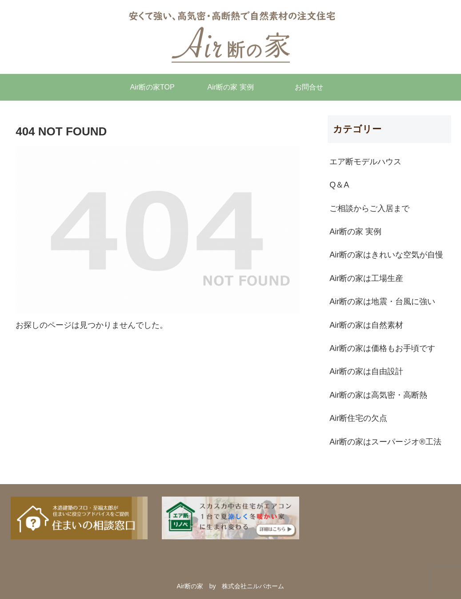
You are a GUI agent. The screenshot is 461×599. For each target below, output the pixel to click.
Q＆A (339, 184)
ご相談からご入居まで (369, 208)
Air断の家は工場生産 (366, 278)
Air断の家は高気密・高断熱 (378, 395)
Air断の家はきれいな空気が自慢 (386, 254)
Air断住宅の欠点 (358, 418)
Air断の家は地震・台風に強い (382, 301)
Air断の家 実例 (355, 231)
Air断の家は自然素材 (366, 325)
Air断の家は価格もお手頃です (382, 348)
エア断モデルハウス (365, 161)
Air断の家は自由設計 (366, 371)
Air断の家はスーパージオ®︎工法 (385, 441)
